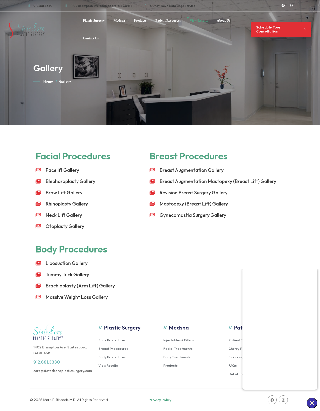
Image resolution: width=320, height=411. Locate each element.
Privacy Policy (160, 400)
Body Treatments (176, 357)
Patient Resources (168, 20)
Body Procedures (112, 357)
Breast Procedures (113, 348)
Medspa (119, 20)
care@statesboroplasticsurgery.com (62, 371)
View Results (199, 20)
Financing (236, 357)
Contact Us (91, 38)
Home (48, 81)
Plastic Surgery (94, 20)
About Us (223, 20)
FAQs (232, 365)
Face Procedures (112, 340)
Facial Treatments (177, 348)
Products (140, 20)
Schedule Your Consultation (268, 29)
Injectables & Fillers (178, 340)
